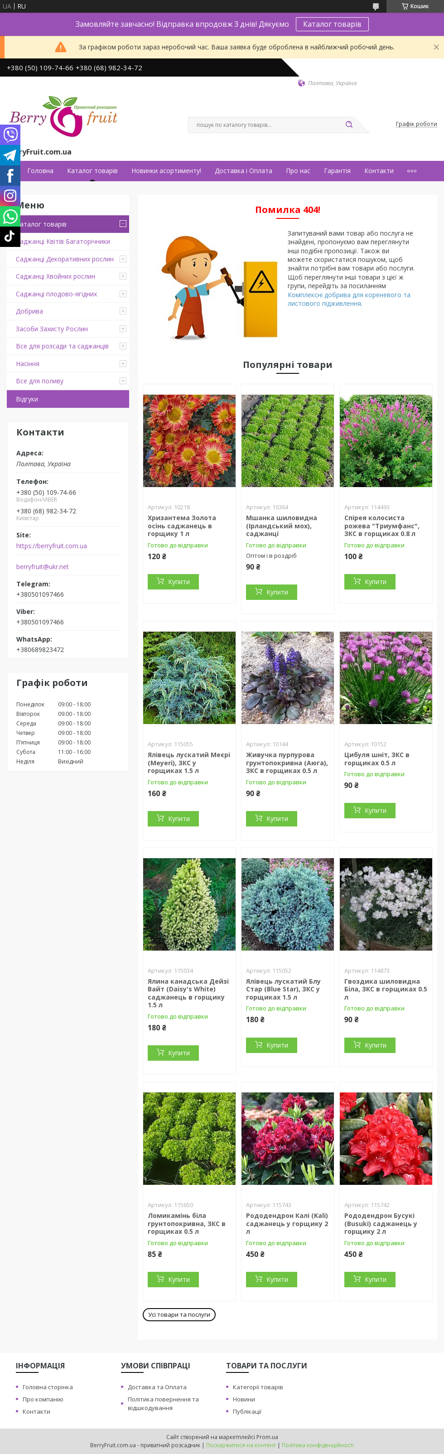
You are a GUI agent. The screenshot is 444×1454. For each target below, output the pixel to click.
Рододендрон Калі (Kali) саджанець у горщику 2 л (287, 1223)
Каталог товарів (332, 24)
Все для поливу (39, 381)
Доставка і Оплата (243, 171)
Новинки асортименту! (166, 171)
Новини (244, 1399)
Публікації (247, 1411)
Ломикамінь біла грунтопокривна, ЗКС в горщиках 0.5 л (187, 1223)
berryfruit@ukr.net (42, 567)
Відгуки (27, 399)
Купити (179, 581)
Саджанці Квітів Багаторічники (63, 241)
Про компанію (43, 1399)
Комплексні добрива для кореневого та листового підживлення (349, 299)
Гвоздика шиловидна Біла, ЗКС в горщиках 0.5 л (385, 989)
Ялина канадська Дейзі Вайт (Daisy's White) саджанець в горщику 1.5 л (188, 993)
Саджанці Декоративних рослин (65, 259)
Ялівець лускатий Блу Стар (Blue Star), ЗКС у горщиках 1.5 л (283, 989)
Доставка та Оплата (157, 1387)
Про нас (298, 171)
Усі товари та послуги (179, 1314)
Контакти (379, 171)
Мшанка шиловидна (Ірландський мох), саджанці (281, 525)
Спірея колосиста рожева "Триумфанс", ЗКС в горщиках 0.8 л (382, 525)
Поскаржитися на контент (241, 1445)
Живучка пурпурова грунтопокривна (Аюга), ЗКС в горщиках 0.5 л (287, 762)
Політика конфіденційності (318, 1445)
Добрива (29, 311)
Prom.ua (267, 1437)
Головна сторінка (48, 1387)
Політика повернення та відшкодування (163, 1403)
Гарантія (337, 171)
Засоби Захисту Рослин (52, 328)
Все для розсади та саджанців (62, 346)
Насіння (27, 363)
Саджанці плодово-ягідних (56, 294)
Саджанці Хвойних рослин (55, 276)
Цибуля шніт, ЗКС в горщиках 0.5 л (377, 758)
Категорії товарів (258, 1387)
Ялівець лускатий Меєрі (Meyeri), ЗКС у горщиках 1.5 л (189, 762)
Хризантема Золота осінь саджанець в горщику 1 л (182, 525)
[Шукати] (349, 125)
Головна (40, 171)
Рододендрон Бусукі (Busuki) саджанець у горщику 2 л (380, 1223)
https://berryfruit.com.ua (51, 546)
